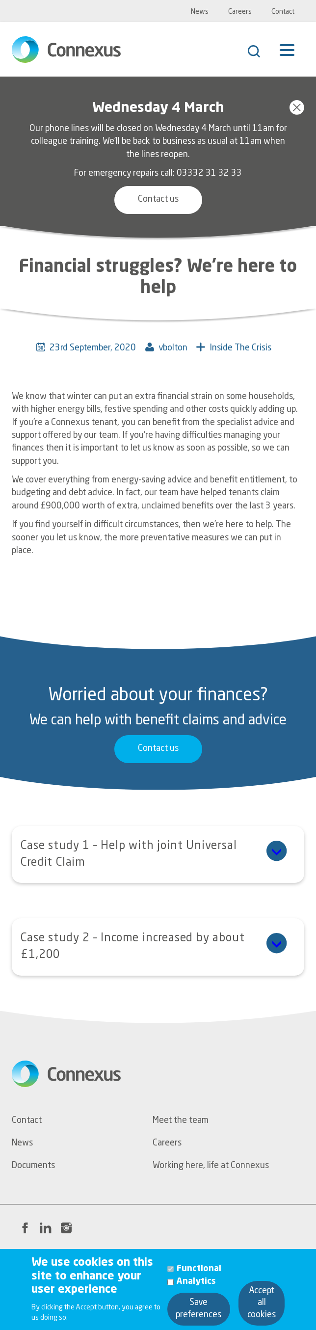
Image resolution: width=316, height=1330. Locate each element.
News (200, 11)
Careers (240, 11)
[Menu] (287, 57)
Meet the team (181, 1121)
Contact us (158, 199)
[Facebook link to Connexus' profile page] (25, 1228)
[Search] (259, 52)
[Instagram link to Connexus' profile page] (66, 1228)
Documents (33, 1166)
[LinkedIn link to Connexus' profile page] (45, 1228)
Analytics (196, 1290)
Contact (282, 11)
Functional (199, 1277)
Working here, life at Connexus (211, 1166)
